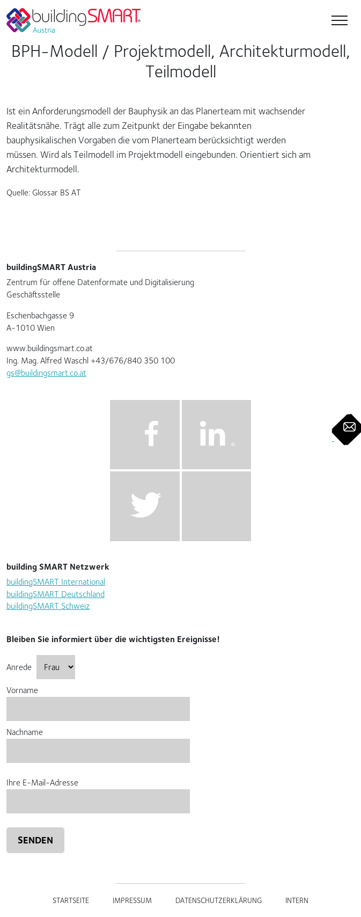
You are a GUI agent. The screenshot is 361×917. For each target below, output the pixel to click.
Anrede (40, 667)
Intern (296, 900)
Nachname (98, 741)
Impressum (132, 900)
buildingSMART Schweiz (48, 606)
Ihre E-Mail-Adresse (98, 791)
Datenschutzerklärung (218, 900)
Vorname (98, 699)
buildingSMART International (55, 582)
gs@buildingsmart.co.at (46, 373)
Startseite (71, 900)
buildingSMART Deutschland (55, 594)
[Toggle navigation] (338, 21)
